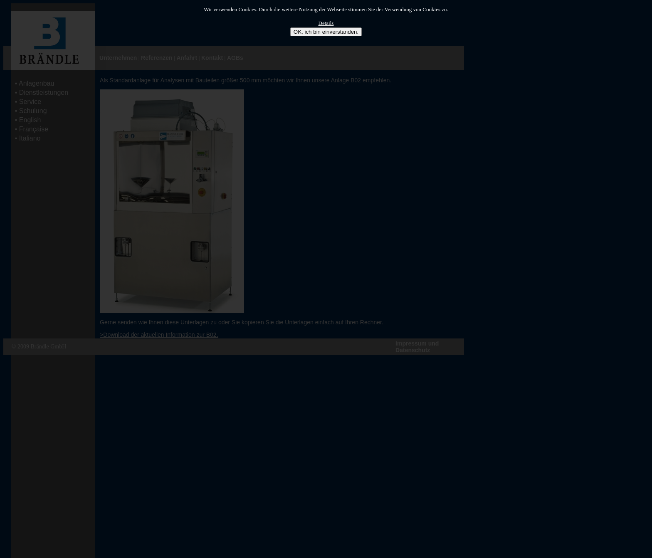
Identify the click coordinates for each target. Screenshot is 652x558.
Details (326, 23)
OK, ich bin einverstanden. (326, 32)
